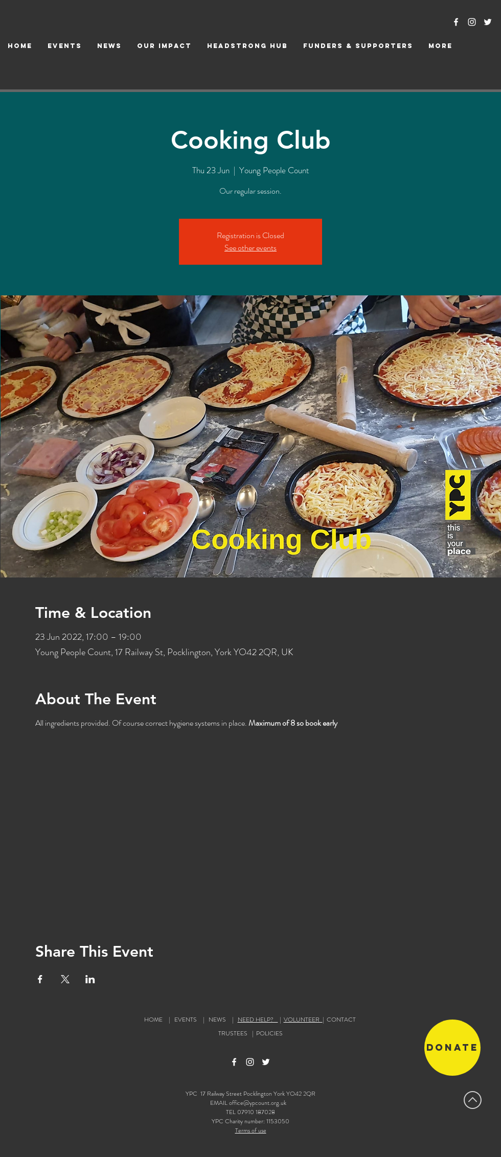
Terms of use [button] (250, 1130)
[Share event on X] (65, 979)
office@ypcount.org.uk (257, 1102)
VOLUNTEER (303, 1019)
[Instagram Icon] (472, 22)
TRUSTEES (234, 1033)
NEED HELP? (258, 1019)
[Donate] (452, 1048)
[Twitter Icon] (488, 22)
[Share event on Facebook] (40, 979)
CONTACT (341, 1019)
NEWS (217, 1019)
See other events (250, 247)
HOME (153, 1019)
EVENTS (185, 1019)
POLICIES (269, 1033)
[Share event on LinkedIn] (90, 979)
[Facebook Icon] (456, 22)
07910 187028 (256, 1112)
